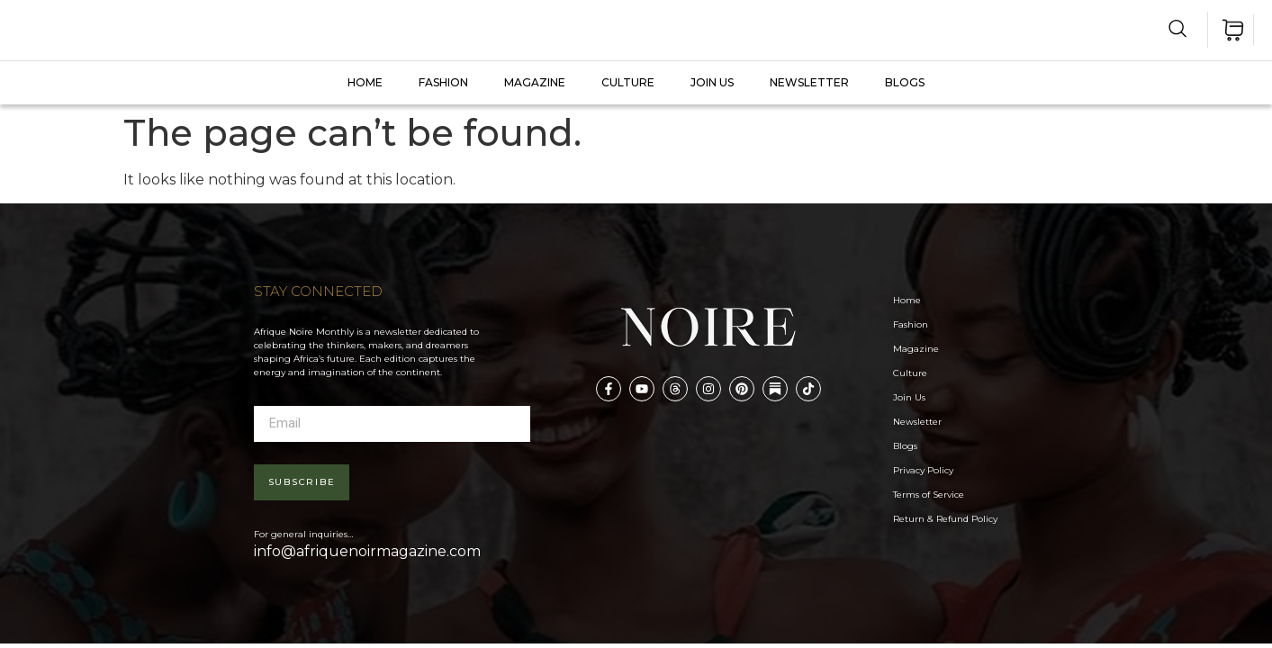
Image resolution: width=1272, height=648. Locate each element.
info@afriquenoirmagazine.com (367, 551)
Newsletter (809, 82)
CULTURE (627, 82)
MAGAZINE (534, 82)
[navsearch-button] (1178, 28)
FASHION (443, 82)
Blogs (905, 82)
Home (365, 82)
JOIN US (712, 82)
